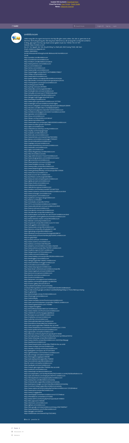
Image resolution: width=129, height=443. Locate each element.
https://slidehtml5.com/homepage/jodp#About (39, 313)
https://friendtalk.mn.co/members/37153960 (38, 397)
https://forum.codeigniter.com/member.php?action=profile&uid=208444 (47, 106)
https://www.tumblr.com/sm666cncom (36, 70)
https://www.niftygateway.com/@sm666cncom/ (39, 152)
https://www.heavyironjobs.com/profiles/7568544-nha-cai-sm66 (44, 344)
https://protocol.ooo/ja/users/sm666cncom (38, 273)
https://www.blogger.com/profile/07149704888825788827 (43, 72)
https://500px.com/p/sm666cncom (35, 74)
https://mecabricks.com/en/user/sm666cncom (39, 210)
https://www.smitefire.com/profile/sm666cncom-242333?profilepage (46, 340)
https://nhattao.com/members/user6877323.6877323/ (41, 189)
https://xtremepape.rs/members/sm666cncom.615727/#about (44, 394)
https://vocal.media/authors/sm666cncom (37, 141)
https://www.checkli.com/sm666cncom (36, 183)
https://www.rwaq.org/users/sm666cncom (37, 267)
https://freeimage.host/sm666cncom (36, 296)
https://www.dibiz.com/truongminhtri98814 (38, 89)
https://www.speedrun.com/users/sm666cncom (39, 162)
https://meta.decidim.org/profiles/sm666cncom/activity (42, 382)
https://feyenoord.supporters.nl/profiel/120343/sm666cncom (43, 110)
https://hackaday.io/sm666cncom (35, 99)
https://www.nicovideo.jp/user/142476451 (37, 124)
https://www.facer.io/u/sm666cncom (36, 173)
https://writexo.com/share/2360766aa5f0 (37, 244)
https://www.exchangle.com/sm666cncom (37, 193)
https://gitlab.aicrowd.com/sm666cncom (37, 181)
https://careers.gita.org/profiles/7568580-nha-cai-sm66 (41, 367)
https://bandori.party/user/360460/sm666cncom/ (40, 95)
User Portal (65, 4)
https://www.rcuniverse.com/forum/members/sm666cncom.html (45, 191)
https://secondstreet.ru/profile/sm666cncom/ (38, 361)
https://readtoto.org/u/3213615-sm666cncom (39, 250)
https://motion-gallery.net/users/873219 (37, 284)
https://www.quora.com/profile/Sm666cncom (38, 390)
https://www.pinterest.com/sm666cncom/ (37, 64)
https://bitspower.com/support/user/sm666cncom (40, 279)
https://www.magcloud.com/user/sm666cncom (39, 271)
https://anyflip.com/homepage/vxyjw (36, 131)
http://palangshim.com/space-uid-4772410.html (39, 350)
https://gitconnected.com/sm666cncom (37, 160)
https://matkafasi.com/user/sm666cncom (37, 317)
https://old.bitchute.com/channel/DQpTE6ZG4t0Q (40, 413)
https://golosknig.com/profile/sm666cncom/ (38, 231)
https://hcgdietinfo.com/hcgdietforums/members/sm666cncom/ (44, 217)
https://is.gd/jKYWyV (30, 237)
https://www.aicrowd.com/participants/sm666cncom (41, 179)
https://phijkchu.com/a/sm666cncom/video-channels (41, 246)
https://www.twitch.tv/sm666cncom (35, 76)
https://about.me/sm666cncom (34, 120)
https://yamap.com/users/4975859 (35, 87)
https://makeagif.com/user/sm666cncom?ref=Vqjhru (41, 103)
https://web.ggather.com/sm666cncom (36, 225)
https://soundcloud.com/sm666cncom (36, 60)
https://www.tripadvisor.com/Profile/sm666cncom (40, 409)
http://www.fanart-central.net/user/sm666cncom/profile (42, 269)
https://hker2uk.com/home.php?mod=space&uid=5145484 (43, 334)
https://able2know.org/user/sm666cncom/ (37, 187)
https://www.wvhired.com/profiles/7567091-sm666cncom (42, 248)
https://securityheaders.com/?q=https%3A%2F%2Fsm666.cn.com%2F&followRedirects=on (53, 374)
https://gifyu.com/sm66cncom (34, 150)
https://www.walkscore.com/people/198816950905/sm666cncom (45, 122)
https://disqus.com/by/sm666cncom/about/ (38, 118)
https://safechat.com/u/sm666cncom (36, 319)
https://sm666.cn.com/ (37, 45)
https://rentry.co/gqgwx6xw (33, 392)
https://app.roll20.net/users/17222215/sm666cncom (41, 156)
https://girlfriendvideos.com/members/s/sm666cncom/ (41, 353)
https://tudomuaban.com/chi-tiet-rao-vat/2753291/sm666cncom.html (46, 214)
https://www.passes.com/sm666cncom (36, 196)
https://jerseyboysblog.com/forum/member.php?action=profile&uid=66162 (48, 336)
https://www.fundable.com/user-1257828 (37, 164)
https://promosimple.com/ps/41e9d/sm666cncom (40, 294)
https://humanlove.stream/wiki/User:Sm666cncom (40, 323)
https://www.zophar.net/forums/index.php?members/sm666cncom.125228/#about (50, 388)
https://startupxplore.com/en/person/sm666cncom (40, 83)
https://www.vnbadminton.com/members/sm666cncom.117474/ (45, 327)
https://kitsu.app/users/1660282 (34, 401)
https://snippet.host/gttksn (32, 307)
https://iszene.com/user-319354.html (36, 240)
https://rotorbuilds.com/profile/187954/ (36, 202)
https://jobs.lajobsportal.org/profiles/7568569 (38, 359)
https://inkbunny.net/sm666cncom (35, 185)
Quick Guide (75, 4)
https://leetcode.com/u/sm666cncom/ (36, 135)
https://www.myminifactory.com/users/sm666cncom (41, 145)
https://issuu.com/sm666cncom (34, 116)
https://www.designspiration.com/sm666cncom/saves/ (41, 158)
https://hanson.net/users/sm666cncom (36, 208)
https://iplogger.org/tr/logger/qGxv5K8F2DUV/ (39, 97)
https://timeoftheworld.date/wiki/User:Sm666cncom (41, 309)
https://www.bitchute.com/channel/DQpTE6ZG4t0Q (40, 137)
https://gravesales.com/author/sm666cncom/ (38, 332)
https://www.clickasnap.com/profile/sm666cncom (40, 338)
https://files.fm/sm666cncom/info (35, 154)
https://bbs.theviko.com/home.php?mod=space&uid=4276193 (44, 80)
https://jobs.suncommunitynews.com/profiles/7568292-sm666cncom (46, 302)
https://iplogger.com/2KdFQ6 (33, 411)
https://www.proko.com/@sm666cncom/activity (39, 380)
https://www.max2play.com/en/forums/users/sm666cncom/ (43, 300)
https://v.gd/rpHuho (30, 292)
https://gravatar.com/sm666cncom (35, 114)
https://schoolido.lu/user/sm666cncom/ (37, 265)
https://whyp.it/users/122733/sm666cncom (38, 252)
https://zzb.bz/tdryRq (30, 298)
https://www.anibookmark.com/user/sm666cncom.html (42, 206)
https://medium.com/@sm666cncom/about (38, 62)
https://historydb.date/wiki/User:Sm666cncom (39, 321)
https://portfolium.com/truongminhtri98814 (38, 177)
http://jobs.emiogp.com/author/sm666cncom (38, 355)
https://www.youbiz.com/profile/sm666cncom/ (39, 227)
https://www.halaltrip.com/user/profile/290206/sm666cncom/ (44, 256)
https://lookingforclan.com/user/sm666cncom (39, 91)
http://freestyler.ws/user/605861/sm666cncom (39, 315)
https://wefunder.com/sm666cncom (35, 147)
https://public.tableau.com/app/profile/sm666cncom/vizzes (43, 78)
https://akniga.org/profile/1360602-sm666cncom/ (40, 260)
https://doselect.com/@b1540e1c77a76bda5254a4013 (41, 108)
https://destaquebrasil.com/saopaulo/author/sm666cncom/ (43, 378)
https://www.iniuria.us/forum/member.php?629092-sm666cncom (45, 235)
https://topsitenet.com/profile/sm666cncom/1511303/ (41, 223)
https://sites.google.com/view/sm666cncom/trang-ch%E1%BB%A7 (45, 407)
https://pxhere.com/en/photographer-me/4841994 (40, 281)
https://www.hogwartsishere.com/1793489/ (38, 304)
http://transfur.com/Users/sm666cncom (37, 275)
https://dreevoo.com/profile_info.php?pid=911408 (40, 229)
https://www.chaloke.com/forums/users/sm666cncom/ (42, 311)
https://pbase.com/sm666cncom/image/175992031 (40, 139)
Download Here (72, 2)
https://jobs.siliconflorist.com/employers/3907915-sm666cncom (44, 376)
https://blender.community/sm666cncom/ (37, 221)
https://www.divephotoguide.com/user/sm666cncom (41, 168)
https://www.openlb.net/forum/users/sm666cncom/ (40, 330)
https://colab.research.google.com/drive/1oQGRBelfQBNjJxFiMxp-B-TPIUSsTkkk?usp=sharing (54, 290)
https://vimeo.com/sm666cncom (34, 68)
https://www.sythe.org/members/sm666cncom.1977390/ (42, 101)
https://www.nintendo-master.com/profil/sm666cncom (41, 219)
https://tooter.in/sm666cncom (34, 277)
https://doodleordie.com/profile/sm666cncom (39, 212)
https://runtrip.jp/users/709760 (34, 85)
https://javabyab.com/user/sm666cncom (37, 365)
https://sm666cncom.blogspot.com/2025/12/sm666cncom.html (44, 112)
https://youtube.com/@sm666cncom (36, 57)
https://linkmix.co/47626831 (33, 200)
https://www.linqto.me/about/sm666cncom (38, 371)
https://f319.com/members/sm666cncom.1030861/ (40, 204)
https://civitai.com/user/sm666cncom (36, 254)
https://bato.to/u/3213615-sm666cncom (37, 175)
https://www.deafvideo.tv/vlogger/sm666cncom (39, 263)
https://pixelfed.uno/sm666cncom (35, 342)
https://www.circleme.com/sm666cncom (37, 242)
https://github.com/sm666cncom (34, 405)
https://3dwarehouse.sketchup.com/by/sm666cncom (41, 129)
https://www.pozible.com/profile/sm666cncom (39, 166)
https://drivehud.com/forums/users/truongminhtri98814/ (42, 233)
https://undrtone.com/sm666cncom (35, 369)
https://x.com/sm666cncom (33, 66)
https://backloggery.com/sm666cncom (36, 258)
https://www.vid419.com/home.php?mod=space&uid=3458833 (44, 399)
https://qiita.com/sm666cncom (34, 126)
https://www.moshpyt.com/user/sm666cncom (39, 346)
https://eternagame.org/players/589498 (37, 357)
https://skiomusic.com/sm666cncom (36, 403)
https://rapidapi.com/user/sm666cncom (37, 143)
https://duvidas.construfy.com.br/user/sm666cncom (40, 348)
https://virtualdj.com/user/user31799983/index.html (40, 93)
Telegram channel (67, 6)
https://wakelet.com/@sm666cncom (36, 133)
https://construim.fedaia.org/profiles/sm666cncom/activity (43, 386)
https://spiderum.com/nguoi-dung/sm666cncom (39, 198)
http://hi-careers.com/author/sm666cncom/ (38, 363)
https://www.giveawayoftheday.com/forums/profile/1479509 (43, 170)
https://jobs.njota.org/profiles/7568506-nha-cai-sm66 (41, 325)
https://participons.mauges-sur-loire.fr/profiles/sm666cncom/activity (46, 384)
